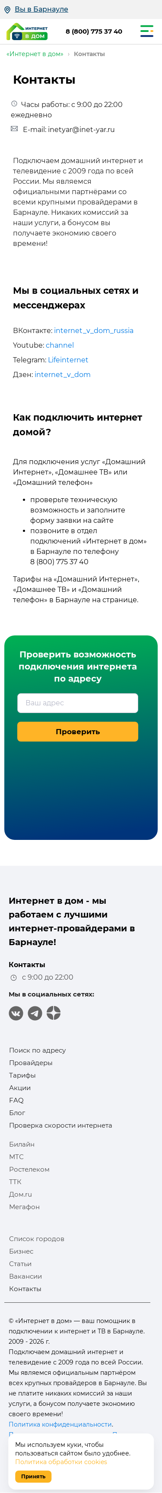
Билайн (22, 1144)
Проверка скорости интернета (60, 1125)
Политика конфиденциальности (60, 1424)
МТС (16, 1157)
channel (60, 345)
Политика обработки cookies (61, 1462)
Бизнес (21, 1251)
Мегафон (24, 1207)
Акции (20, 1088)
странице (119, 600)
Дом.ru (20, 1194)
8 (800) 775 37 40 (94, 31)
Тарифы (22, 1075)
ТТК (15, 1182)
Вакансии (25, 1276)
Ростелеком (29, 1169)
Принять (33, 1476)
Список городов (36, 1239)
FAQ (16, 1100)
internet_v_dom (63, 375)
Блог (17, 1113)
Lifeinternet (68, 360)
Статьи (20, 1264)
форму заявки (55, 520)
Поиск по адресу (37, 1050)
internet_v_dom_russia (93, 331)
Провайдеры (31, 1063)
